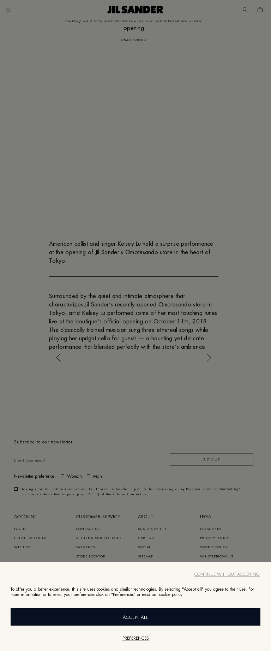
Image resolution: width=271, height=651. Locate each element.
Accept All (136, 617)
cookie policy (170, 594)
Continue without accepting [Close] (227, 574)
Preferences (135, 638)
